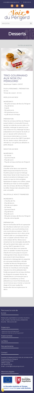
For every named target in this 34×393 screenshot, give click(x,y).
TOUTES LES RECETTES (25, 45)
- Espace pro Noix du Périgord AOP (10, 331)
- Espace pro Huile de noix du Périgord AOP (12, 333)
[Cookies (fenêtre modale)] (3, 390)
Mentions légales (7, 372)
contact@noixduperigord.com (11, 2)
